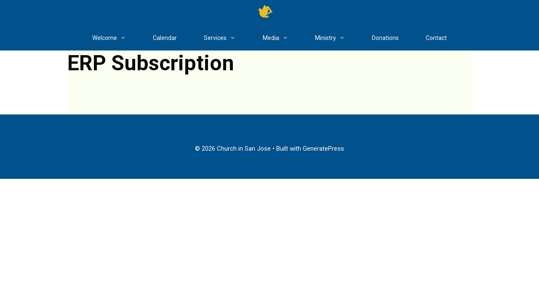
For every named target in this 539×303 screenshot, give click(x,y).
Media (282, 37)
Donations (385, 38)
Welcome (115, 37)
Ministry (336, 37)
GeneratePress (323, 148)
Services (226, 37)
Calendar (165, 38)
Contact (436, 38)
